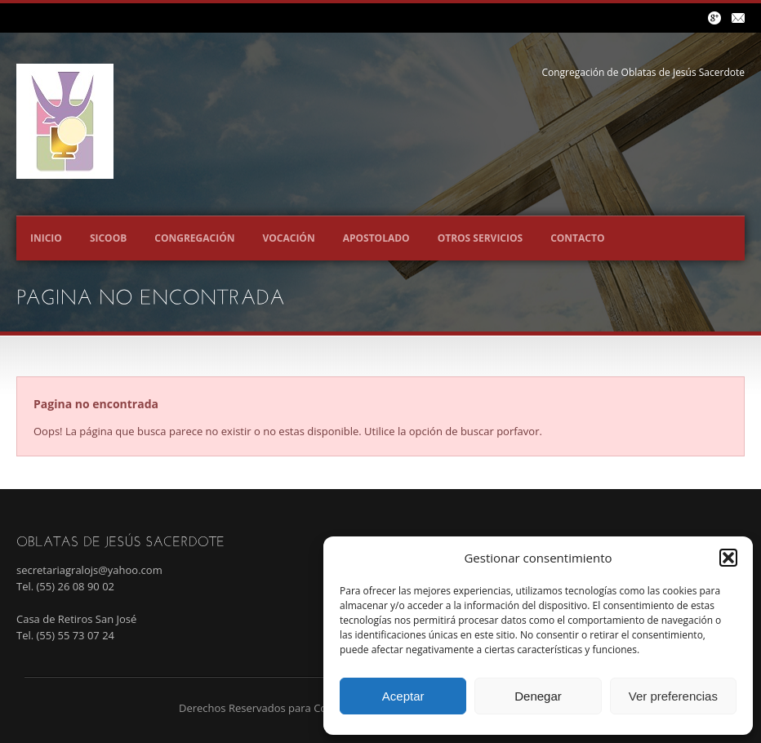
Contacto (577, 238)
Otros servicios (480, 238)
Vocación (288, 238)
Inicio (46, 238)
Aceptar (403, 696)
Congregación (194, 238)
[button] (728, 557)
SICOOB (108, 238)
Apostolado (376, 238)
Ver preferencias (673, 696)
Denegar (538, 696)
